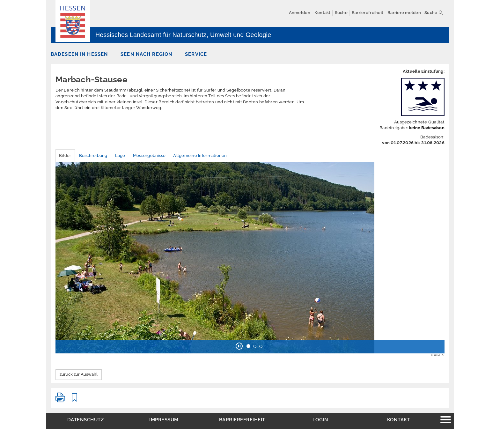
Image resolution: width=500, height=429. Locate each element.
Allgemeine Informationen (200, 155)
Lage (120, 155)
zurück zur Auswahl (79, 374)
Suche (430, 12)
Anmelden (299, 12)
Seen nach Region (146, 54)
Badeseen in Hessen (79, 54)
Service (196, 54)
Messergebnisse (149, 155)
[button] (239, 347)
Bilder (65, 155)
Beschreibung (93, 155)
